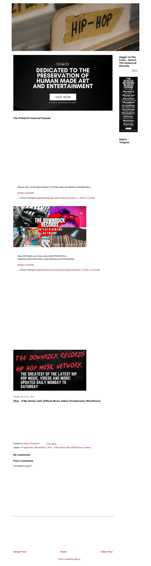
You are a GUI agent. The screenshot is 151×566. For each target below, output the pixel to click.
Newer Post (19, 551)
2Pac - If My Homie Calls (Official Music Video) (69, 447)
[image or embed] (26, 193)
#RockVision (40, 447)
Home (63, 551)
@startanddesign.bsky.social (51, 198)
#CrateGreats (27, 447)
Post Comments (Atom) (69, 559)
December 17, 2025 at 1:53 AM (80, 198)
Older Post (107, 551)
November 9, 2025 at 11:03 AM (85, 270)
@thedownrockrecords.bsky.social (54, 270)
